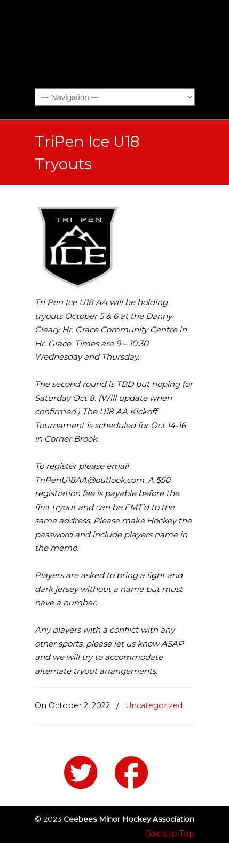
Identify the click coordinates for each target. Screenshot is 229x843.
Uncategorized (154, 705)
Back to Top (170, 833)
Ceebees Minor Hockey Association (115, 43)
